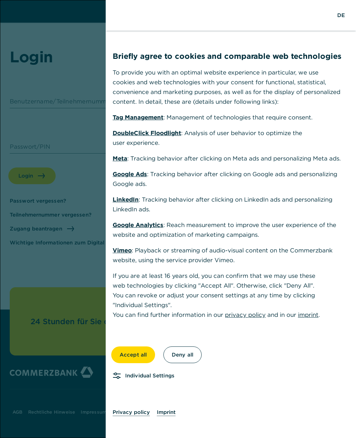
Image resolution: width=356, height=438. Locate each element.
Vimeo (122, 250)
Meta (120, 158)
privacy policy (245, 315)
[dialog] (178, 219)
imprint (308, 315)
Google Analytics (138, 225)
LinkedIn (126, 199)
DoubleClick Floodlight (147, 133)
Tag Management (138, 117)
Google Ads (130, 174)
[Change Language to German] (341, 15)
